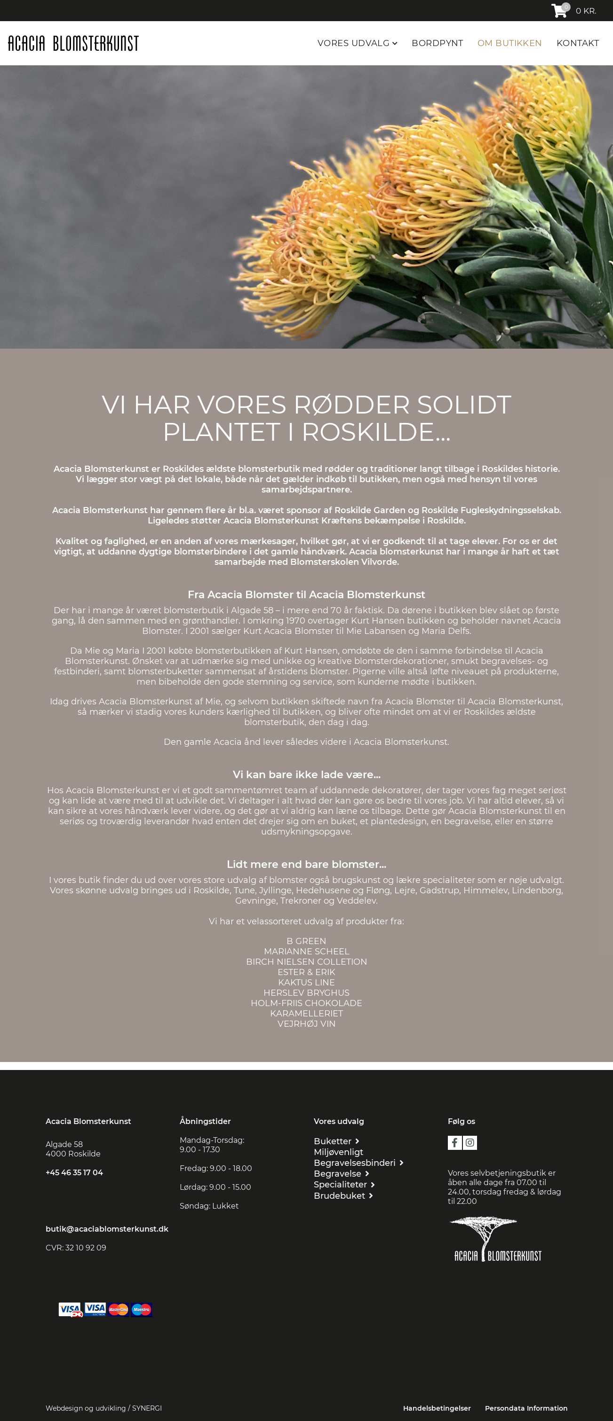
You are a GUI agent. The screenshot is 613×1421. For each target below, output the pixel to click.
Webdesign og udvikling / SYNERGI (104, 1408)
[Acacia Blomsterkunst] (73, 43)
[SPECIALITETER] (344, 1184)
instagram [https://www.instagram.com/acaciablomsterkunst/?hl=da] (470, 1143)
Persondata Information (526, 1408)
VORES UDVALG (355, 43)
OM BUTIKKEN (510, 43)
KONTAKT (578, 43)
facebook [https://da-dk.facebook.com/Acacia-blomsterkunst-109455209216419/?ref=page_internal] (455, 1143)
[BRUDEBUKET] (343, 1195)
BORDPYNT (437, 43)
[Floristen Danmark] (508, 1275)
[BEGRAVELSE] (341, 1173)
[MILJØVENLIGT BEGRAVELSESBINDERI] (374, 1157)
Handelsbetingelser (437, 1408)
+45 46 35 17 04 (74, 1172)
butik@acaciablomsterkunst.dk (107, 1229)
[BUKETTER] (336, 1141)
